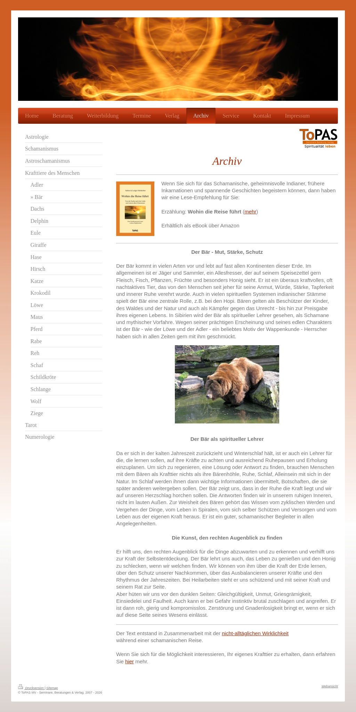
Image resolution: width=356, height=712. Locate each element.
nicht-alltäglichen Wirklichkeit (255, 633)
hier (129, 661)
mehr (250, 212)
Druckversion (31, 688)
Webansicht (330, 686)
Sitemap (52, 688)
